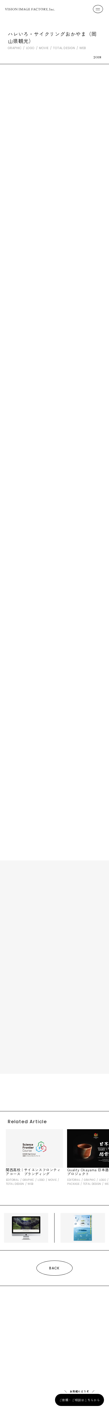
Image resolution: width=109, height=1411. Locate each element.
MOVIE (43, 48)
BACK (54, 1268)
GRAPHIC (15, 48)
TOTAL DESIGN (64, 48)
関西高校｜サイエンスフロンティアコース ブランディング (33, 1172)
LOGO (30, 48)
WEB (82, 48)
